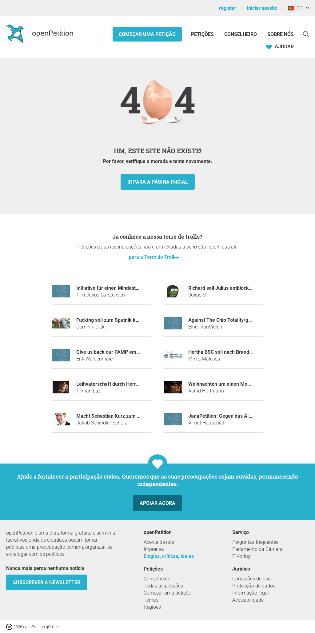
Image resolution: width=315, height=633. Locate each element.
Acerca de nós (159, 542)
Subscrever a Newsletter (46, 582)
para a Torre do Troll (151, 257)
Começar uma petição (147, 34)
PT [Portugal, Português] (295, 8)
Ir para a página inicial (157, 182)
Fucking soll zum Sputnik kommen (114, 320)
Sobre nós (280, 34)
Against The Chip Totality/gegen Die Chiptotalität (242, 320)
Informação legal (250, 593)
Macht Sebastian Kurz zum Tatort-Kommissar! (127, 416)
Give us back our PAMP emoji (109, 352)
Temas (151, 600)
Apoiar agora (157, 503)
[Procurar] (306, 33)
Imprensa (154, 549)
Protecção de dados (253, 586)
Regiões (152, 607)
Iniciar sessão (262, 8)
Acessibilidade (248, 600)
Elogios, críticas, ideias (169, 556)
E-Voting (241, 556)
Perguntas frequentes (255, 542)
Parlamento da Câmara (257, 549)
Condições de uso (251, 579)
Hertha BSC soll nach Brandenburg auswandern (240, 352)
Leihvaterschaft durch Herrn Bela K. (116, 384)
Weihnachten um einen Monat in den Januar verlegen (247, 384)
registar (227, 8)
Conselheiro (240, 34)
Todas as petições (163, 586)
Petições (203, 34)
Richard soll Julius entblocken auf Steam (233, 288)
